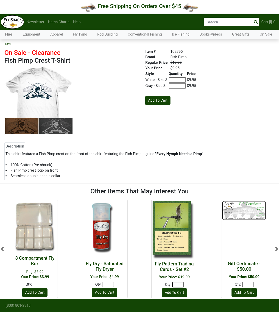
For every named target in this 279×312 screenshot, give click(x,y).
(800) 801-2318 (18, 305)
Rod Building (107, 34)
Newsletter (35, 22)
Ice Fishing (181, 34)
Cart (268, 22)
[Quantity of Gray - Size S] (177, 86)
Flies (9, 34)
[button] (2, 249)
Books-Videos (211, 34)
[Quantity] (38, 284)
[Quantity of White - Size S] (177, 80)
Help (77, 22)
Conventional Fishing (145, 34)
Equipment (31, 34)
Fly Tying (80, 34)
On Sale (266, 34)
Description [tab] (15, 146)
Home (8, 44)
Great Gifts (240, 34)
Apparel (56, 34)
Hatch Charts (59, 22)
